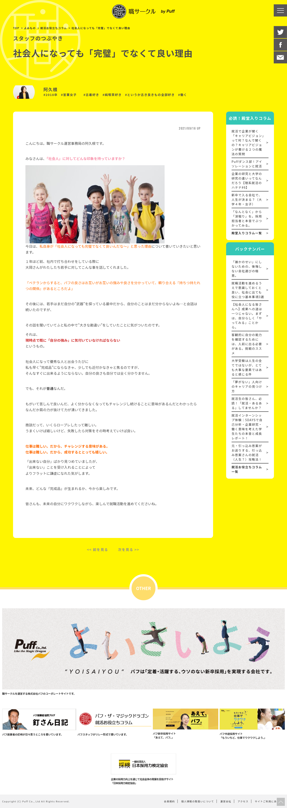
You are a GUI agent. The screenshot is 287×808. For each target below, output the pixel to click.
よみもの (30, 28)
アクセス (243, 801)
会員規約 (169, 801)
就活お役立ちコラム (53, 28)
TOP (16, 28)
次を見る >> (128, 549)
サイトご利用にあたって (270, 801)
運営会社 (225, 801)
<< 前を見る (97, 549)
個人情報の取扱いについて (197, 801)
